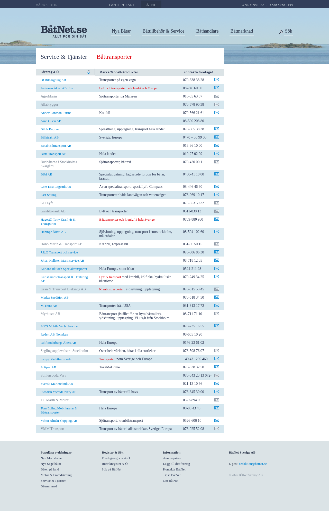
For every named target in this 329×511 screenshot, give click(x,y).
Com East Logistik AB (56, 187)
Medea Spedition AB (55, 297)
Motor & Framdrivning (56, 475)
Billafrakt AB (50, 137)
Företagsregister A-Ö (116, 458)
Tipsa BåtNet (172, 475)
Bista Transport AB (53, 154)
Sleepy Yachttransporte (56, 359)
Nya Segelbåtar (51, 464)
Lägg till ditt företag (176, 464)
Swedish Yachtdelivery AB (59, 392)
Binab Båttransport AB (56, 146)
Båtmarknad (241, 31)
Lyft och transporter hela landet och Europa (128, 88)
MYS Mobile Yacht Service (59, 326)
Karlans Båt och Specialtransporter (64, 269)
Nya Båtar (121, 31)
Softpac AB (48, 367)
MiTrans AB (49, 306)
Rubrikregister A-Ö (115, 464)
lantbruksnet (123, 5)
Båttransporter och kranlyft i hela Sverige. (127, 219)
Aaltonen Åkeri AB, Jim (57, 88)
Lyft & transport (110, 277)
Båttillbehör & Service (163, 31)
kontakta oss (281, 5)
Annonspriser (172, 458)
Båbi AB (46, 174)
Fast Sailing (49, 195)
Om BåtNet (170, 481)
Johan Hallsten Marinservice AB (62, 260)
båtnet (151, 5)
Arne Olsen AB (51, 121)
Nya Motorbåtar (51, 458)
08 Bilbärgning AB (53, 80)
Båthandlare (207, 31)
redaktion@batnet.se (253, 464)
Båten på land (50, 469)
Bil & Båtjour (50, 129)
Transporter (107, 359)
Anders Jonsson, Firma (56, 113)
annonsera (253, 5)
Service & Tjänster (64, 56)
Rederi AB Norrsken (54, 334)
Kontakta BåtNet (174, 469)
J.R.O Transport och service (59, 252)
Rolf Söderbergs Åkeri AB (58, 343)
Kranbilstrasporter (111, 289)
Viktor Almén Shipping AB (59, 420)
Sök (288, 31)
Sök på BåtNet (111, 469)
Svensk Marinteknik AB (57, 384)
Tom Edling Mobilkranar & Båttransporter (59, 410)
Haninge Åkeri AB (53, 232)
